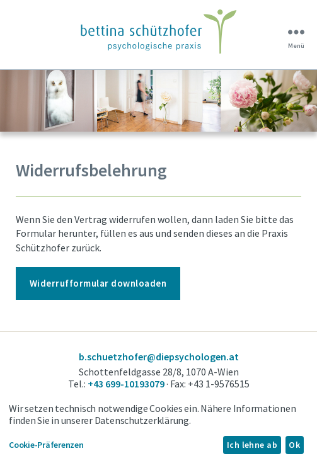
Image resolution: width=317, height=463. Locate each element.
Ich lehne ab (252, 444)
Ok (294, 444)
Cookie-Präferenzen (46, 444)
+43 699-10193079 (126, 383)
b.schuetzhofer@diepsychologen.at (159, 356)
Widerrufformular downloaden (98, 283)
